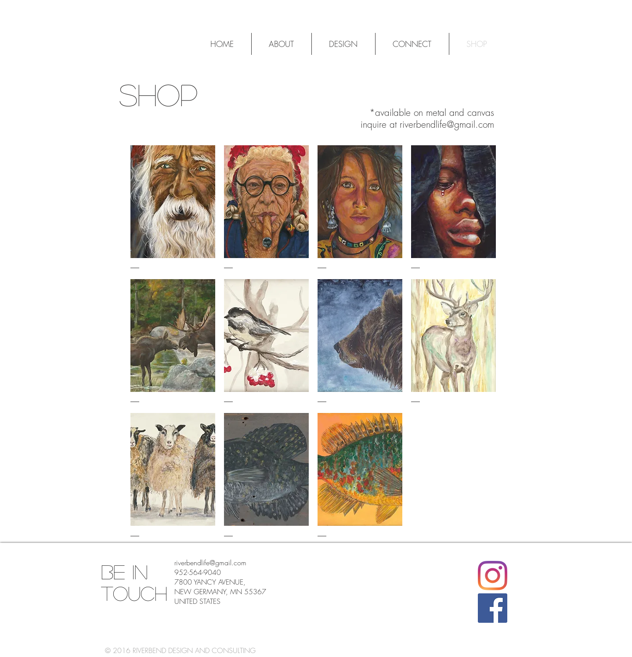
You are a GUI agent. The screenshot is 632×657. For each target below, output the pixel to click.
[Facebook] (492, 608)
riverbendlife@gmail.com (447, 124)
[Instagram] (492, 575)
